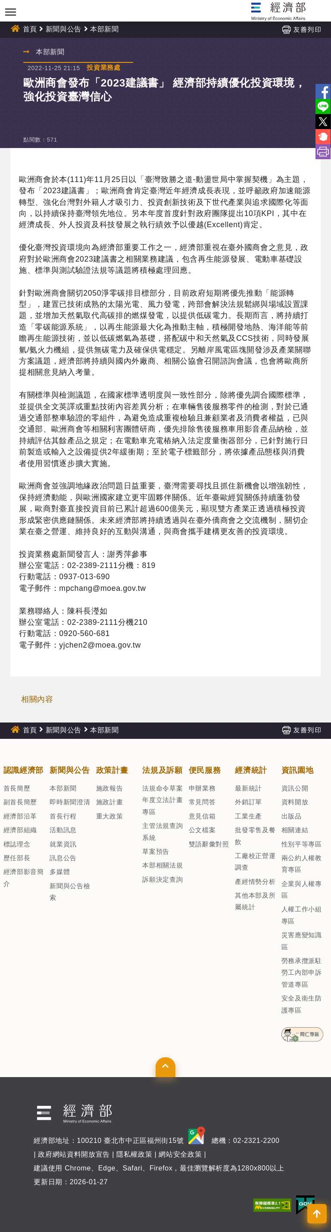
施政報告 (109, 788)
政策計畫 (112, 770)
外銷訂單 (248, 802)
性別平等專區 (301, 844)
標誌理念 (17, 844)
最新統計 (248, 788)
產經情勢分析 (255, 881)
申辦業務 (202, 788)
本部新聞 (104, 29)
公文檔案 (202, 830)
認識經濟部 (23, 770)
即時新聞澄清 (70, 802)
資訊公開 (295, 788)
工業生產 (248, 816)
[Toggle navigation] (10, 11)
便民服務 (205, 770)
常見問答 (202, 802)
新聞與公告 (63, 29)
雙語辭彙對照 (209, 844)
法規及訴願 (162, 770)
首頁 (30, 29)
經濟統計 (251, 770)
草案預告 (155, 851)
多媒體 (60, 871)
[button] (165, 1067)
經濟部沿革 (20, 816)
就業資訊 (63, 844)
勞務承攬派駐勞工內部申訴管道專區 (301, 972)
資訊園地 (297, 770)
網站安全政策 (180, 1154)
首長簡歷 (17, 788)
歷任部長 (17, 857)
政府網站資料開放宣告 (74, 1154)
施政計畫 (109, 802)
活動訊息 (63, 830)
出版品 (291, 816)
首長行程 (63, 816)
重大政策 (109, 816)
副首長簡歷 (20, 802)
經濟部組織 (20, 830)
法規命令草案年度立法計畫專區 (162, 799)
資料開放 (295, 802)
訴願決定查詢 (162, 879)
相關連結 (295, 830)
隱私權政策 (134, 1154)
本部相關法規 (162, 865)
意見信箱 (202, 816)
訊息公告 (63, 857)
